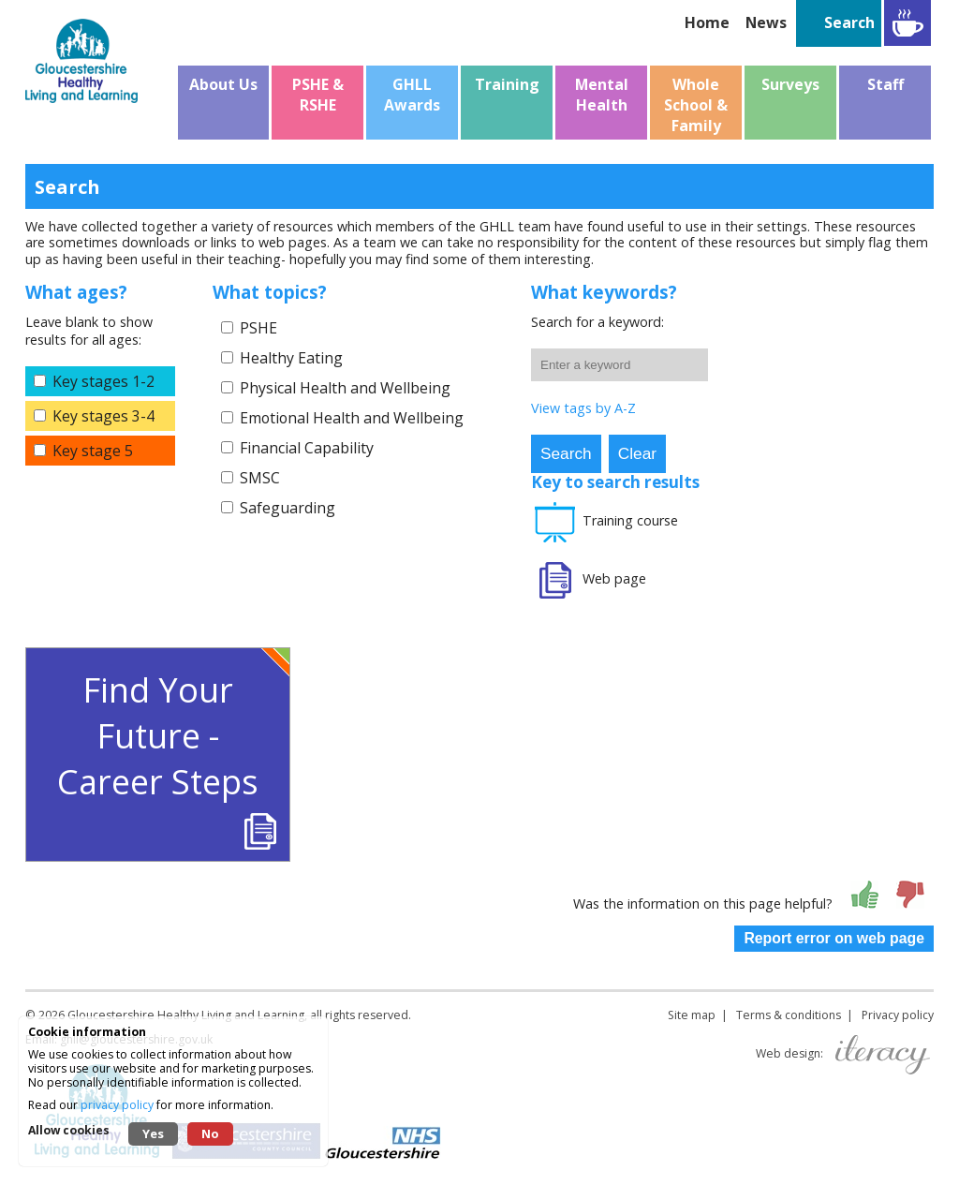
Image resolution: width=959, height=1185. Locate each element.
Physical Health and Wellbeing (345, 388)
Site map (692, 1015)
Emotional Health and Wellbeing (352, 417)
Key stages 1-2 (103, 381)
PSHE (258, 328)
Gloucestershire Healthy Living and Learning (185, 1015)
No (210, 1133)
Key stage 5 (92, 450)
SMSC (260, 477)
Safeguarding (287, 507)
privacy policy (117, 1105)
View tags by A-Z (583, 408)
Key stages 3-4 (103, 416)
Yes (153, 1133)
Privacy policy (898, 1015)
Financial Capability (307, 447)
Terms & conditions (788, 1015)
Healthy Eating (291, 358)
